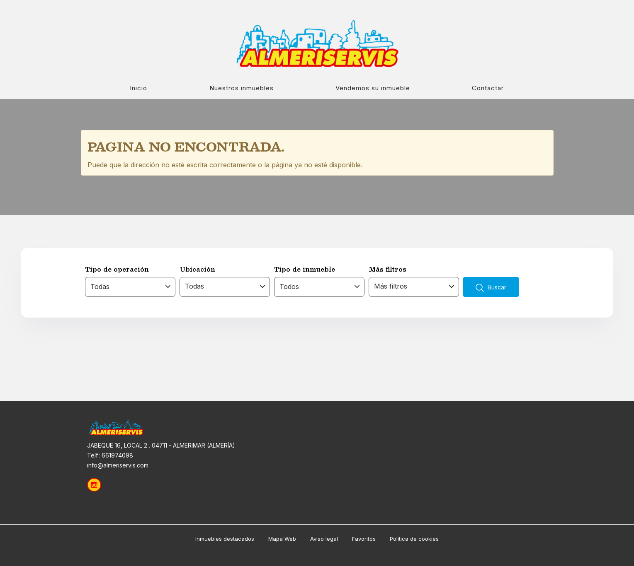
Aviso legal (324, 538)
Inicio (138, 88)
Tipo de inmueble (304, 269)
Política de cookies (414, 538)
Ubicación (197, 269)
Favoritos (364, 538)
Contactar (488, 88)
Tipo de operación (117, 269)
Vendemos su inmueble (372, 88)
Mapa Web (282, 538)
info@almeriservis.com (117, 465)
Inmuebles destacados (224, 538)
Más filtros (387, 269)
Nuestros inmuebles (241, 88)
